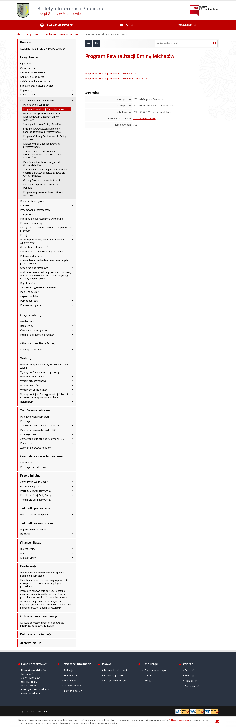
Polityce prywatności (179, 719)
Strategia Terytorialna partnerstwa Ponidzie (41, 186)
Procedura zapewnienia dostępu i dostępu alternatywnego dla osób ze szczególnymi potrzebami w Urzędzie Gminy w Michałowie (43, 594)
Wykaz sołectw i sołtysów (34, 514)
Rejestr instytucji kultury (33, 529)
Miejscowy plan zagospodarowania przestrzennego (42, 145)
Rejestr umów (27, 283)
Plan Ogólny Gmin (29, 291)
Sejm (187, 670)
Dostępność (28, 566)
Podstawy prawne (113, 675)
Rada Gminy (26, 325)
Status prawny (27, 94)
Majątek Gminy (28, 557)
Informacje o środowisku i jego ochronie (41, 251)
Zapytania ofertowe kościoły (35, 447)
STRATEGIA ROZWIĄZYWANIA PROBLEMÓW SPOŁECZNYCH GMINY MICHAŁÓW (43, 154)
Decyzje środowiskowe (32, 72)
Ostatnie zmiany (72, 685)
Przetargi (25, 421)
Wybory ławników (29, 385)
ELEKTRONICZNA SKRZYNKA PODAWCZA (42, 48)
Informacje (26, 462)
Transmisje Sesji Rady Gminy (35, 499)
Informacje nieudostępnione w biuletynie (41, 218)
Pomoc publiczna (29, 300)
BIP (146, 680)
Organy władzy (30, 315)
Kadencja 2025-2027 (31, 349)
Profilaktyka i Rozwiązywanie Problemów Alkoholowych (42, 241)
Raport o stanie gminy (32, 201)
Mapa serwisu (71, 680)
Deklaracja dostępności (36, 634)
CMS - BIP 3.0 (44, 711)
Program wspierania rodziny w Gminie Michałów (43, 194)
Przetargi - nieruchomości (34, 467)
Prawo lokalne (30, 476)
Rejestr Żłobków (29, 296)
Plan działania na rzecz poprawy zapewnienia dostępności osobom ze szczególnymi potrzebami (44, 583)
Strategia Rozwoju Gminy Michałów (42, 124)
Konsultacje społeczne (32, 76)
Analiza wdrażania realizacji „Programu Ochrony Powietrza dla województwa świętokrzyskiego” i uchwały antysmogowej (45, 275)
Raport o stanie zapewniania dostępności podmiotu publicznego (42, 574)
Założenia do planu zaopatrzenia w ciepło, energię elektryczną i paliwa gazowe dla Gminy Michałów (45, 172)
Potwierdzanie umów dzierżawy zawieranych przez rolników (44, 262)
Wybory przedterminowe (33, 380)
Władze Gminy (28, 321)
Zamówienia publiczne (35, 410)
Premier (189, 680)
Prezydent (190, 686)
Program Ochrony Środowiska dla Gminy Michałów (44, 138)
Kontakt (25, 42)
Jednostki (25, 533)
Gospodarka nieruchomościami (41, 456)
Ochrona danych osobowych (39, 616)
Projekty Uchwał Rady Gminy (35, 490)
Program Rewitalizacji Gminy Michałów (106, 34)
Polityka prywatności (115, 680)
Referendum (26, 401)
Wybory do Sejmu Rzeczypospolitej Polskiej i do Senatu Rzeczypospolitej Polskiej (44, 396)
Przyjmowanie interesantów (35, 209)
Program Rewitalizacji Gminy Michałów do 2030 (110, 73)
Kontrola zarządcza (30, 305)
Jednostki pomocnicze (35, 508)
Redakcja (68, 670)
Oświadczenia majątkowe (34, 330)
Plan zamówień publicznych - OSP (38, 429)
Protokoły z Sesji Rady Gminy (35, 495)
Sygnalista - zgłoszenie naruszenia (38, 287)
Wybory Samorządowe (32, 376)
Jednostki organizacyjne (36, 523)
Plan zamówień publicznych (34, 416)
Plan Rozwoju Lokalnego (36, 104)
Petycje (24, 235)
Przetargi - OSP (28, 434)
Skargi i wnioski (28, 214)
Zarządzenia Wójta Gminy (34, 481)
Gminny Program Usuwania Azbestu (42, 180)
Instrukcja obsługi (73, 690)
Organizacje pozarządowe (34, 267)
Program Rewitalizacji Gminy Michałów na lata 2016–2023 (116, 78)
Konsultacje (26, 443)
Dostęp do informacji (115, 670)
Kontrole (25, 205)
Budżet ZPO (26, 553)
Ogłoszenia (26, 63)
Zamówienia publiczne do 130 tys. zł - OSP (42, 438)
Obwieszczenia (28, 68)
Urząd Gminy (33, 34)
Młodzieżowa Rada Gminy (37, 343)
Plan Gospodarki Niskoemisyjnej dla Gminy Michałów (42, 163)
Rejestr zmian (71, 675)
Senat (188, 675)
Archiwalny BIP (30, 643)
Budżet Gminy (27, 548)
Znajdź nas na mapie (155, 670)
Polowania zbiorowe (31, 255)
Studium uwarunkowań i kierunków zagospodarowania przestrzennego (42, 130)
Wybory (25, 358)
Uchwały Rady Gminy (31, 486)
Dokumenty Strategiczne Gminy (63, 34)
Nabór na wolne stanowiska (35, 81)
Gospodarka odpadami (32, 247)
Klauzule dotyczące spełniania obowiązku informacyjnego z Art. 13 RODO (42, 624)
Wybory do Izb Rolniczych (33, 389)
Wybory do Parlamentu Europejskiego (40, 372)
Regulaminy (26, 90)
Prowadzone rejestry (31, 223)
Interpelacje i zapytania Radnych (37, 334)
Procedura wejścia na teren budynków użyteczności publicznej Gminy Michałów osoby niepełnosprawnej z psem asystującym (45, 604)
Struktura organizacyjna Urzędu (37, 85)
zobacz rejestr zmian (144, 118)
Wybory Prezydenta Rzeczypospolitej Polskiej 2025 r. (44, 366)
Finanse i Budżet (31, 543)
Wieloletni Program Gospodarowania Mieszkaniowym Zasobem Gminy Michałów (42, 116)
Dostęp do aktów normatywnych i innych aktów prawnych (45, 229)
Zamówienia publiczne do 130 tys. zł (39, 425)
